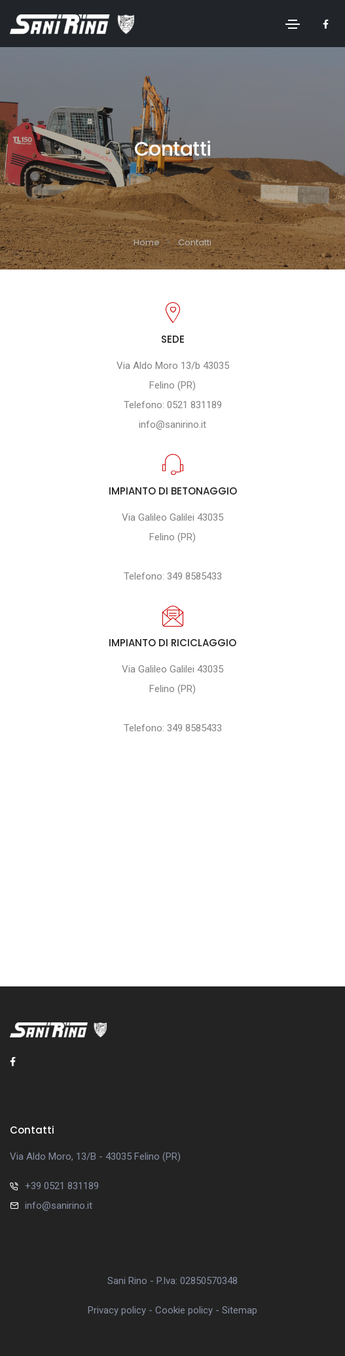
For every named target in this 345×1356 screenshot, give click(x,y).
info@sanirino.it (172, 424)
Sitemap (239, 1310)
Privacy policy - (121, 1310)
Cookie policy (184, 1310)
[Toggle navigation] (292, 24)
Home (147, 242)
